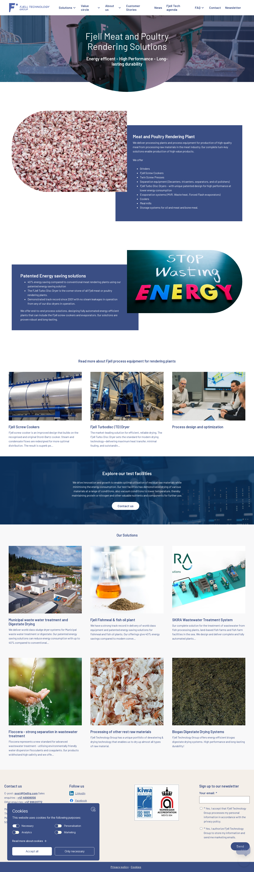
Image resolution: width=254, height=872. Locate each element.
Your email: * (224, 797)
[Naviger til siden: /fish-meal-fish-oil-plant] (127, 595)
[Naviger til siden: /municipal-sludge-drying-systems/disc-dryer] (127, 410)
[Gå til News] (158, 8)
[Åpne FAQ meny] (200, 8)
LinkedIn (80, 793)
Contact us (125, 506)
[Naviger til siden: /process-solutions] (208, 412)
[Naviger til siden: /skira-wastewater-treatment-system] (208, 595)
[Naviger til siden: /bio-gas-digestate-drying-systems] (208, 709)
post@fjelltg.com (26, 793)
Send (240, 846)
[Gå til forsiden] (34, 8)
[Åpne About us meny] (113, 7)
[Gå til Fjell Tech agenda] (178, 7)
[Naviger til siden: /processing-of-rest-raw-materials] (127, 707)
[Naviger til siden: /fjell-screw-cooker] (45, 410)
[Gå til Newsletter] (233, 8)
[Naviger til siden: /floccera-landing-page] (45, 707)
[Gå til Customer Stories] (138, 7)
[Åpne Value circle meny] (91, 7)
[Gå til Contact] (215, 8)
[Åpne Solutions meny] (68, 8)
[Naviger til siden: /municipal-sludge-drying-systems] (45, 595)
